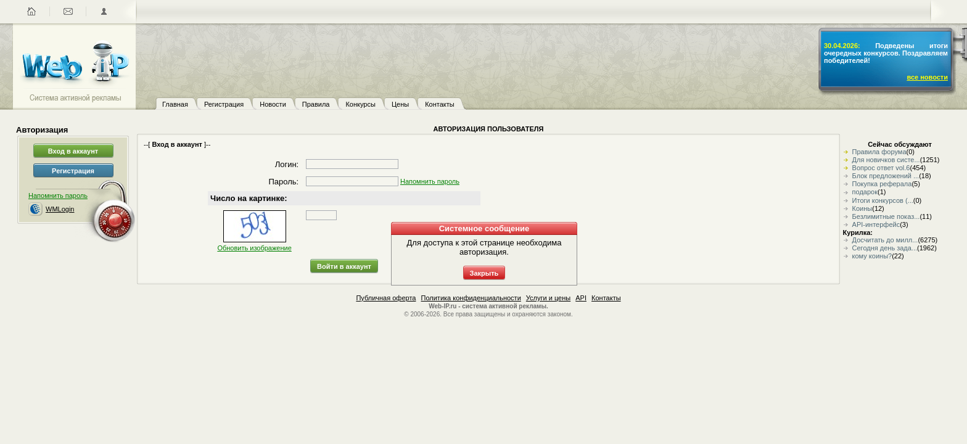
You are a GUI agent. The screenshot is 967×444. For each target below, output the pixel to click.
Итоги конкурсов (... (882, 200)
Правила (316, 104)
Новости (273, 104)
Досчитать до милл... (885, 240)
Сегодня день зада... (884, 248)
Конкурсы (360, 104)
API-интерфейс (876, 224)
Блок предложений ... (886, 175)
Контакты (440, 104)
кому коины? (872, 256)
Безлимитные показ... (886, 216)
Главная (175, 104)
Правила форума (879, 151)
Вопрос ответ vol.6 (881, 167)
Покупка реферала (882, 183)
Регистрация (224, 104)
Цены (400, 104)
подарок (865, 191)
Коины (862, 208)
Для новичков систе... (886, 159)
